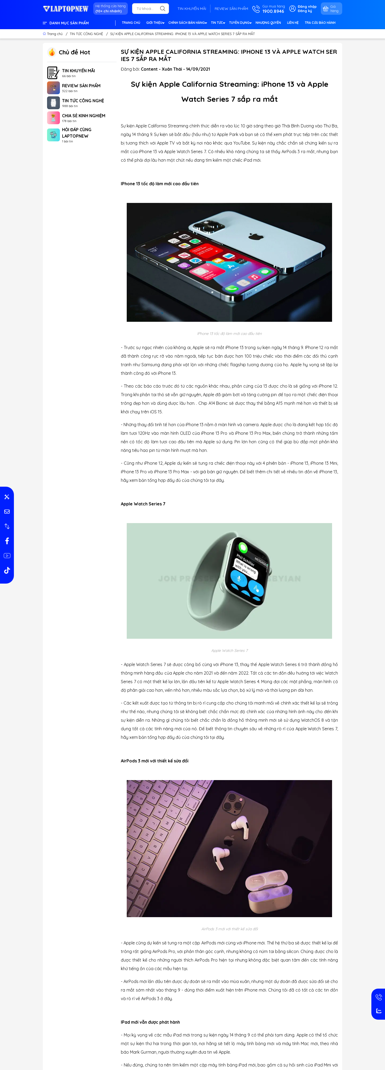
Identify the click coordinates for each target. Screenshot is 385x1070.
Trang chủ (53, 34)
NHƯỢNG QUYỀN (268, 23)
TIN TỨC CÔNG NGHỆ (83, 100)
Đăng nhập (307, 6)
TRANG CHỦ (131, 23)
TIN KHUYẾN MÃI (192, 8)
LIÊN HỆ (293, 23)
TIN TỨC (218, 23)
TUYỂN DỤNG (240, 23)
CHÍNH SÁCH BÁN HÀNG (187, 23)
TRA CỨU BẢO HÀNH (320, 23)
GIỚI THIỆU (155, 23)
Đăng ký (305, 11)
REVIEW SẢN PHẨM (231, 8)
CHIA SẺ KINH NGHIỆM (83, 115)
